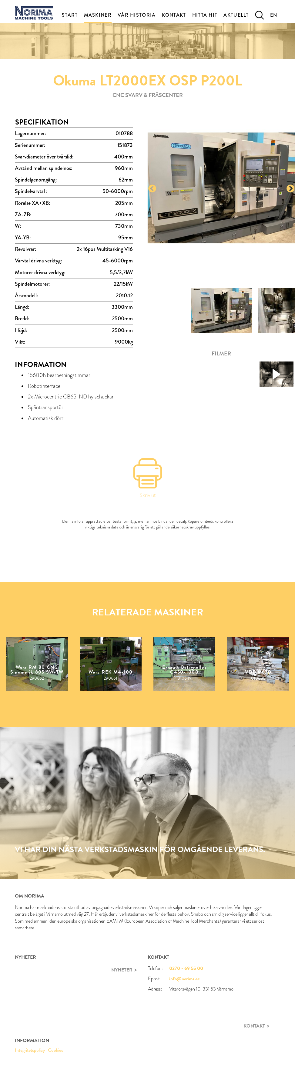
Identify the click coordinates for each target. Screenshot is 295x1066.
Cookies (55, 1050)
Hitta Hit (205, 15)
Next (290, 188)
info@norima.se (184, 978)
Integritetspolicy (30, 1050)
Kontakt (174, 15)
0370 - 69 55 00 (186, 968)
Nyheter (121, 970)
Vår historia (137, 15)
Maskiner (98, 15)
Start (70, 15)
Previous (152, 188)
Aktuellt (236, 15)
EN (273, 15)
